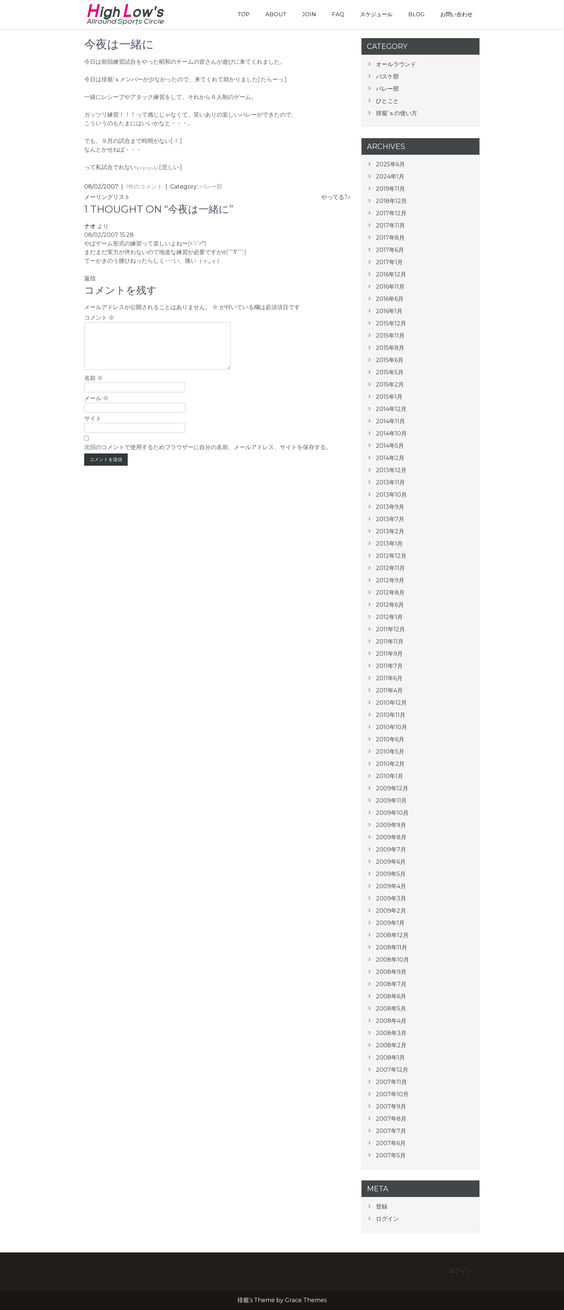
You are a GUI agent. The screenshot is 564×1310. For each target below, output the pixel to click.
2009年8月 (391, 837)
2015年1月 (389, 396)
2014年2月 (390, 458)
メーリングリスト (107, 197)
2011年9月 (389, 653)
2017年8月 (390, 237)
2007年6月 (391, 1143)
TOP (244, 14)
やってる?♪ (335, 197)
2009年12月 (392, 788)
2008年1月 (390, 1057)
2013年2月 (390, 531)
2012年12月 (391, 555)
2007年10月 (392, 1094)
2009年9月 (391, 825)
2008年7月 (391, 984)
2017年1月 (389, 262)
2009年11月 (391, 800)
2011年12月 (390, 629)
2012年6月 (390, 604)
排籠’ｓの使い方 (396, 113)
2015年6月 (390, 360)
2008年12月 (392, 935)
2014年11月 (390, 421)
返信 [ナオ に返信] (90, 278)
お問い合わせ (456, 14)
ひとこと (387, 101)
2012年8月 (390, 592)
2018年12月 (391, 201)
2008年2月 (391, 1045)
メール (96, 406)
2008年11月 (391, 947)
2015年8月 (390, 347)
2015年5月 (390, 372)
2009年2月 (391, 910)
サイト (92, 427)
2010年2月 (390, 763)
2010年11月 (390, 715)
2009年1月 (390, 923)
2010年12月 (391, 702)
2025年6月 (390, 164)
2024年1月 (390, 176)
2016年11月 (390, 286)
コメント (99, 317)
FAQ (338, 14)
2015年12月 (391, 323)
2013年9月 (390, 506)
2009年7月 (391, 849)
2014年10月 (391, 433)
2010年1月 (389, 776)
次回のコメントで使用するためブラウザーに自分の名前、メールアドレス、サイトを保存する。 (208, 455)
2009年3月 (391, 898)
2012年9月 (390, 580)
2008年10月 (392, 959)
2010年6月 (390, 739)
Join (309, 14)
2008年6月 (391, 996)
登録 (381, 1206)
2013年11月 (390, 482)
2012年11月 (390, 568)
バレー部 (210, 186)
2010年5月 (390, 751)
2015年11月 (390, 335)
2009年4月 (391, 886)
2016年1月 (389, 311)
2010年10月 (391, 727)
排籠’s (132, 14)
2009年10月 (392, 812)
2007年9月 (391, 1106)
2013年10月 (391, 494)
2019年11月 (390, 188)
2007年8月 (391, 1118)
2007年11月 (391, 1082)
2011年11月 (390, 641)
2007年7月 (391, 1131)
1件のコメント (144, 186)
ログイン (387, 1218)
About (275, 14)
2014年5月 (390, 445)
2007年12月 (392, 1069)
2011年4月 (389, 690)
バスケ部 (387, 76)
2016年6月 (390, 298)
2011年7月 (389, 666)
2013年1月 (389, 543)
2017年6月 (390, 250)
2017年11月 (390, 225)
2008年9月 (391, 971)
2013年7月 (390, 519)
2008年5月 (391, 1008)
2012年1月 (389, 617)
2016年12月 (391, 274)
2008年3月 (391, 1033)
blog (416, 14)
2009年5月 (391, 874)
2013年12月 (391, 470)
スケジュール (376, 14)
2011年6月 (389, 678)
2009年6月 (391, 861)
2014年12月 (391, 409)
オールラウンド (396, 64)
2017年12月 (391, 213)
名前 (93, 386)
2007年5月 (391, 1155)
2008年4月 (391, 1020)
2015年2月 (390, 384)
